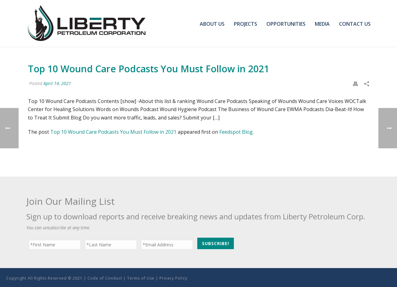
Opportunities (286, 23)
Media (322, 23)
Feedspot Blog (236, 131)
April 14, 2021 (57, 83)
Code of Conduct (104, 278)
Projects (245, 23)
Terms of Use (140, 278)
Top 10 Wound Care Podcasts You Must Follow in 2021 (113, 131)
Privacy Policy (173, 278)
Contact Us (355, 23)
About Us (212, 23)
